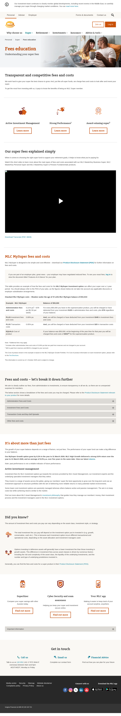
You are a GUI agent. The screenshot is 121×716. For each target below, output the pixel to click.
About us (40, 686)
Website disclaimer (44, 683)
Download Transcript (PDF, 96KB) (18, 237)
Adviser (21, 15)
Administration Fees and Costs (19, 401)
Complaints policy (13, 686)
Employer (33, 15)
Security (22, 683)
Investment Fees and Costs (18, 408)
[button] (112, 15)
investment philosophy (51, 495)
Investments (60, 32)
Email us (60, 657)
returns (92, 459)
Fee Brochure (13, 355)
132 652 (20, 662)
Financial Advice (98, 657)
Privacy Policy (28, 686)
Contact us (101, 15)
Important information (15, 629)
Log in (110, 24)
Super (29, 32)
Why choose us (14, 32)
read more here (72, 6)
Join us (98, 24)
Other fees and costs (15, 421)
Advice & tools (94, 32)
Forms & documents (84, 15)
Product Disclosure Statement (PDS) (74, 564)
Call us (24, 657)
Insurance (76, 32)
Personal (11, 15)
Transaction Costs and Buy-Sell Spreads (23, 414)
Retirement (43, 32)
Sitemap (31, 683)
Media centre (11, 683)
